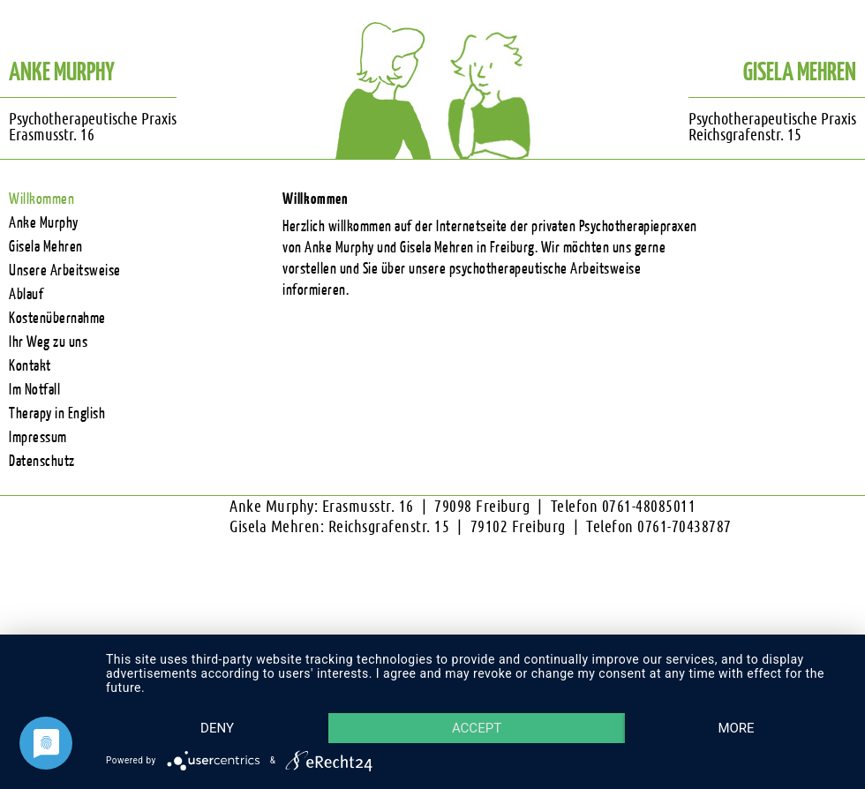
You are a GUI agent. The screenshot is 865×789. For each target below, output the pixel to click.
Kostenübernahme (57, 318)
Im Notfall (34, 389)
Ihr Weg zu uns (48, 342)
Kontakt (30, 365)
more (221, 727)
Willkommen (41, 199)
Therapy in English (57, 413)
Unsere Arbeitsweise (65, 270)
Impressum (38, 437)
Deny (221, 696)
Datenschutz (42, 461)
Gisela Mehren (46, 246)
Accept (489, 696)
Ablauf (26, 294)
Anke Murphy (44, 222)
